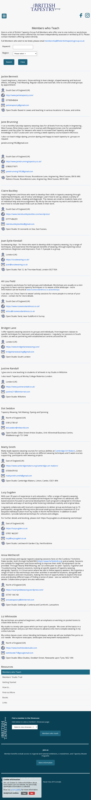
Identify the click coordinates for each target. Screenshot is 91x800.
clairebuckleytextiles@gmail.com (20, 224)
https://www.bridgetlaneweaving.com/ (22, 346)
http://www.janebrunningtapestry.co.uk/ (23, 161)
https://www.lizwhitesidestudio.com (21, 648)
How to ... (6, 687)
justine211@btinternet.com (18, 391)
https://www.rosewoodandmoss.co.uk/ (23, 306)
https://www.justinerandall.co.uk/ (20, 386)
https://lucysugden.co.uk (16, 528)
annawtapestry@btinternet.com (20, 599)
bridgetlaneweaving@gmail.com (20, 351)
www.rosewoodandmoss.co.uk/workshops (43, 290)
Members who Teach (11, 672)
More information (45, 762)
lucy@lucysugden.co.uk (16, 538)
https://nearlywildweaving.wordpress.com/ (24, 590)
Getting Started (9, 682)
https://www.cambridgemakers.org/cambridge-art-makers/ (32, 465)
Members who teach (50, 733)
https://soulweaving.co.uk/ (17, 259)
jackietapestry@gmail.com (17, 105)
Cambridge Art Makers (65, 451)
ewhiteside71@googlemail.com (19, 653)
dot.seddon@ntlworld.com (17, 427)
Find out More (8, 692)
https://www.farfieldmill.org (50, 561)
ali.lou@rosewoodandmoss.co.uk (20, 311)
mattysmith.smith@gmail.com (19, 475)
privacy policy (16, 790)
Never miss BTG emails (52, 782)
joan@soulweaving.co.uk (17, 264)
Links (4, 702)
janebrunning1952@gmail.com (19, 171)
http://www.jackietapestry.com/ (19, 95)
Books (5, 697)
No (32, 793)
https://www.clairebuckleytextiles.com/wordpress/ (28, 214)
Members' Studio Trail (12, 677)
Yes (24, 793)
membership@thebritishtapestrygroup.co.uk (64, 41)
